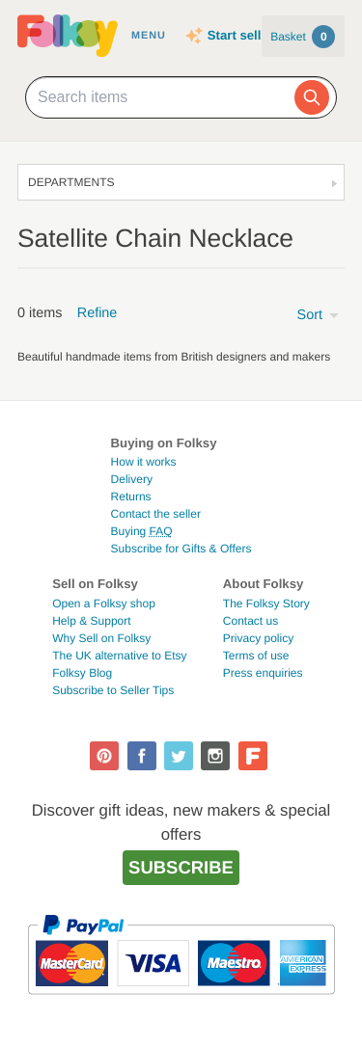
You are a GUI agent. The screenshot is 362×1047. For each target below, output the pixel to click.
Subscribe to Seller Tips (113, 690)
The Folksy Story (266, 603)
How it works (144, 462)
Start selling (244, 35)
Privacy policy (258, 638)
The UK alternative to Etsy (119, 655)
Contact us (250, 621)
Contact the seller (156, 514)
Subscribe (181, 867)
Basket (302, 36)
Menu (148, 35)
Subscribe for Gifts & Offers (181, 548)
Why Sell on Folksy (101, 638)
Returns (131, 496)
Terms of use (256, 655)
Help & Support (91, 621)
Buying (142, 531)
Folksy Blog (82, 673)
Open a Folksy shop (103, 603)
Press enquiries (263, 673)
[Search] (311, 97)
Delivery (132, 479)
